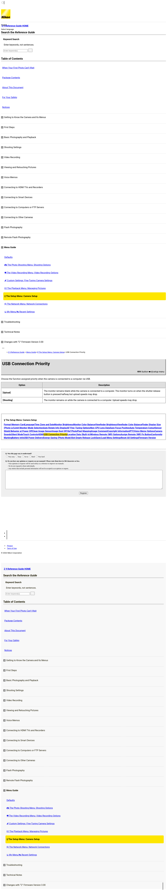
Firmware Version (147, 437)
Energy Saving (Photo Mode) (57, 437)
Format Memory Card (14, 424)
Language (30, 424)
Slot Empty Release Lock (83, 437)
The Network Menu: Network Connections (25, 304)
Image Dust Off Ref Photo (64, 431)
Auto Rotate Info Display (55, 428)
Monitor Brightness (63, 424)
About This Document (12, 87)
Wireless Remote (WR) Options (105, 434)
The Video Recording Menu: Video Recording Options (31, 272)
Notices (6, 107)
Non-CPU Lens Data (100, 428)
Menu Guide (31, 352)
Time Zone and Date (44, 424)
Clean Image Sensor (42, 431)
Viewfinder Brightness (106, 424)
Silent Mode (17, 434)
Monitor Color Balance (84, 424)
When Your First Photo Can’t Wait (18, 67)
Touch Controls (30, 434)
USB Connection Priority (55, 434)
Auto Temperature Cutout (142, 428)
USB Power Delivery (33, 437)
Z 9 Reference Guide (16, 352)
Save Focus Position (120, 428)
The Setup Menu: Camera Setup (20, 296)
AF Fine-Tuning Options (78, 428)
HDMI (40, 434)
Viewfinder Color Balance (129, 424)
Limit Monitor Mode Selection (28, 428)
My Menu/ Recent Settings (19, 311)
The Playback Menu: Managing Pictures (25, 288)
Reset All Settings (129, 437)
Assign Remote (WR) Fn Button (136, 434)
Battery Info (18, 437)
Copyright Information (118, 431)
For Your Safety (9, 97)
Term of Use (12, 548)
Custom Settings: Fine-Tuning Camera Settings (28, 280)
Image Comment (99, 431)
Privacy (10, 546)
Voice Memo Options (144, 431)
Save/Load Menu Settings (108, 437)
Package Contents (11, 77)
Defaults (8, 257)
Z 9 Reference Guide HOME (17, 569)
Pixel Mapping (84, 431)
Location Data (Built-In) (78, 434)
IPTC (131, 431)
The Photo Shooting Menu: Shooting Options (27, 265)
